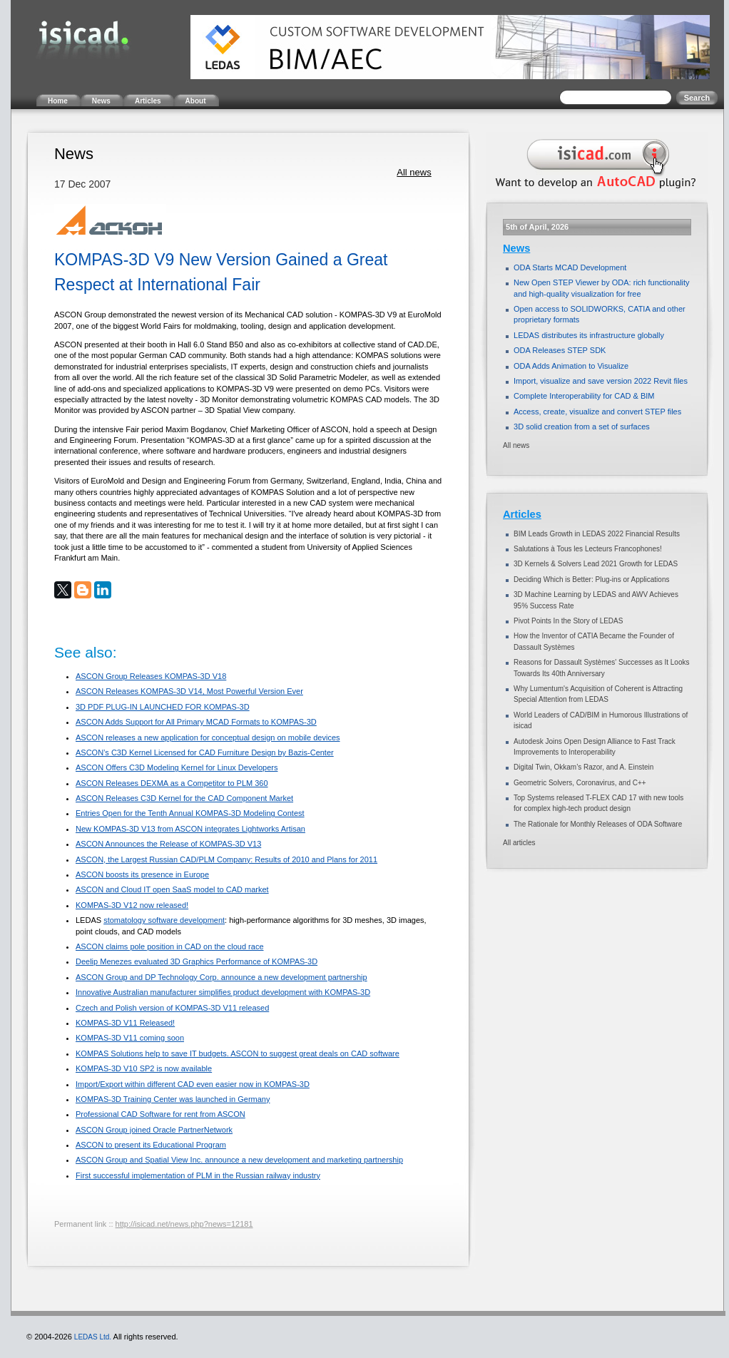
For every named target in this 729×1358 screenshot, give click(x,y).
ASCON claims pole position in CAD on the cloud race (170, 946)
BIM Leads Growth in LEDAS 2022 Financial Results (597, 534)
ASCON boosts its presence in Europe (142, 874)
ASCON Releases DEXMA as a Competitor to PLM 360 (172, 783)
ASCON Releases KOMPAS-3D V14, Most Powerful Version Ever (189, 691)
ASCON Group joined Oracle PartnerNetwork (154, 1129)
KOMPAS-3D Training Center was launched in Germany (173, 1099)
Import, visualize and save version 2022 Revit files (601, 381)
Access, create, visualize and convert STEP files (597, 411)
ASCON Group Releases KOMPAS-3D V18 (151, 676)
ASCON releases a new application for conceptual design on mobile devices (208, 737)
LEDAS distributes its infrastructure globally (589, 335)
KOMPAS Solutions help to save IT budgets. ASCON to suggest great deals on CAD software (237, 1053)
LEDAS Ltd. (92, 1337)
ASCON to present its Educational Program (151, 1144)
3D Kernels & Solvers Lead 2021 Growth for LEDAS (596, 564)
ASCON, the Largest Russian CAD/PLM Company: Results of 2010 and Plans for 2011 (226, 859)
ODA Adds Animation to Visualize (571, 366)
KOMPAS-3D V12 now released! (132, 905)
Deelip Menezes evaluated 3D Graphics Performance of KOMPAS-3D (196, 961)
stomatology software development (164, 920)
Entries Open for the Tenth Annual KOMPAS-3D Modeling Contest (190, 813)
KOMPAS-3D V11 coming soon (130, 1037)
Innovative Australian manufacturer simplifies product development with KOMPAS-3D (223, 992)
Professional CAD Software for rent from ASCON (160, 1114)
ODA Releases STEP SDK (560, 350)
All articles (519, 843)
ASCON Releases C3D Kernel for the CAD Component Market (184, 798)
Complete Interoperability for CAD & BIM (584, 396)
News (516, 248)
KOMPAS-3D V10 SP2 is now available (144, 1068)
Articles (522, 514)
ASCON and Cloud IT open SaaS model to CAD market (172, 889)
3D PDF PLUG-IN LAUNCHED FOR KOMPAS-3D (163, 707)
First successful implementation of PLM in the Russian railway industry (198, 1175)
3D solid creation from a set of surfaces (582, 426)
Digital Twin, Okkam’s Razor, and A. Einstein (583, 767)
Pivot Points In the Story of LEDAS (568, 621)
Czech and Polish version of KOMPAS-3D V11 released (172, 1008)
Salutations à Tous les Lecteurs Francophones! (588, 549)
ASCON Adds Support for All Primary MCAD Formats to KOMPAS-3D (196, 722)
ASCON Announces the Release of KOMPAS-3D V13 (168, 843)
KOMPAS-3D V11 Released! (125, 1022)
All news (414, 172)
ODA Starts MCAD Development (570, 267)
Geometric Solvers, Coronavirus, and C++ (580, 783)
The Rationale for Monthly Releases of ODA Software (598, 824)
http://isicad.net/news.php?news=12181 (184, 1224)
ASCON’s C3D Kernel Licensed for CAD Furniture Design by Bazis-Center (205, 752)
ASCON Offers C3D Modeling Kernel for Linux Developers (176, 767)
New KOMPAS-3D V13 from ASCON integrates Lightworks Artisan (190, 828)
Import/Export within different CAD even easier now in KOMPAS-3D (193, 1084)
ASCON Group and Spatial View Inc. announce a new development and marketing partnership (239, 1159)
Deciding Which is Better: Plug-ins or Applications (591, 579)
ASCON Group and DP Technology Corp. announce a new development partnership (221, 977)
